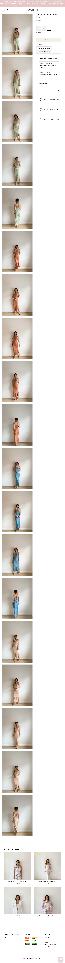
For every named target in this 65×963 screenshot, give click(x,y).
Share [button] (39, 44)
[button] (4, 10)
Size (37, 24)
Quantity (38, 32)
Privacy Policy (47, 946)
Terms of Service (48, 940)
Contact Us (47, 937)
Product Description (44, 48)
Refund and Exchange (50, 944)
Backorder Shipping (44, 52)
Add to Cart (48, 40)
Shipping (46, 942)
